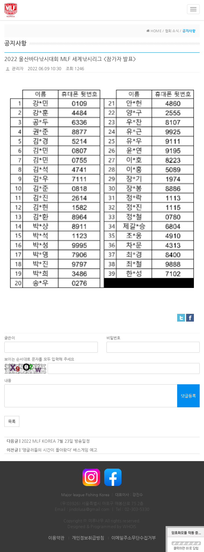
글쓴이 (9, 338)
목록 (12, 421)
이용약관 (56, 537)
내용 (8, 380)
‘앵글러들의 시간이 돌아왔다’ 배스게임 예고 (60, 450)
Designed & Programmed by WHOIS (102, 526)
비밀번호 (113, 338)
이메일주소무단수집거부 (133, 537)
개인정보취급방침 (88, 537)
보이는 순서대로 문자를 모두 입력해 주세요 (39, 359)
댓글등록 (188, 396)
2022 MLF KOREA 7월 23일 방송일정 (56, 441)
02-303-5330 (137, 509)
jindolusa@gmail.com (89, 509)
